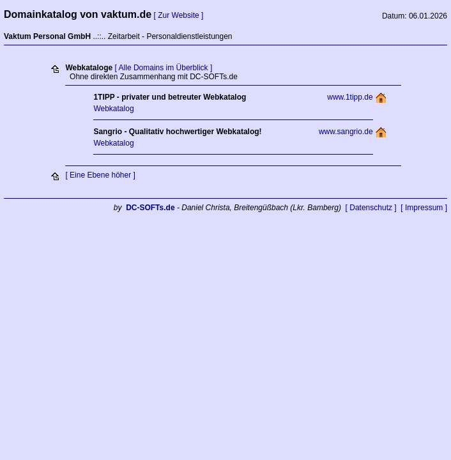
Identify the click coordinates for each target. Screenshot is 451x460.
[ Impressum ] (424, 207)
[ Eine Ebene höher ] (100, 175)
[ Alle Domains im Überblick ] (164, 67)
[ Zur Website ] (179, 15)
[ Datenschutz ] (371, 207)
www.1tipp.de (349, 97)
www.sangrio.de (346, 131)
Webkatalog (113, 108)
